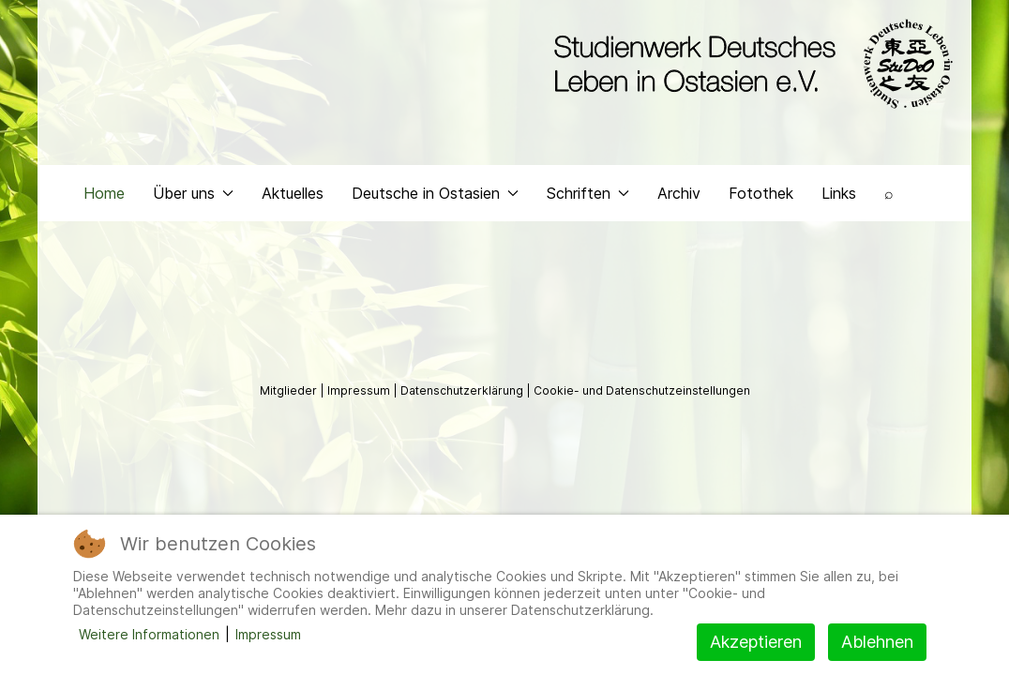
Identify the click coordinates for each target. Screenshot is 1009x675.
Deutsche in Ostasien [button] (435, 193)
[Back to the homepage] (748, 63)
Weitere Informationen (149, 634)
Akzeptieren (756, 642)
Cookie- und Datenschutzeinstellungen (642, 390)
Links (838, 193)
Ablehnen (877, 642)
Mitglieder (290, 390)
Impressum (360, 390)
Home (104, 193)
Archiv (678, 193)
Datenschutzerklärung (463, 390)
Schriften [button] (588, 193)
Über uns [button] (193, 193)
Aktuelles (293, 193)
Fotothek (761, 193)
